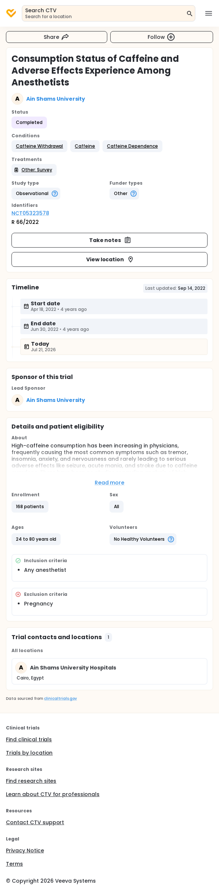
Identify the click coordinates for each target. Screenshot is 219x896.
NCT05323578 (30, 213)
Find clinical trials (29, 739)
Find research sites (31, 781)
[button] (39, 146)
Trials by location (29, 752)
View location (110, 259)
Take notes (110, 240)
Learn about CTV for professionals (53, 794)
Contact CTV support (35, 822)
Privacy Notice (25, 850)
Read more (110, 482)
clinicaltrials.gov (60, 698)
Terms (14, 864)
